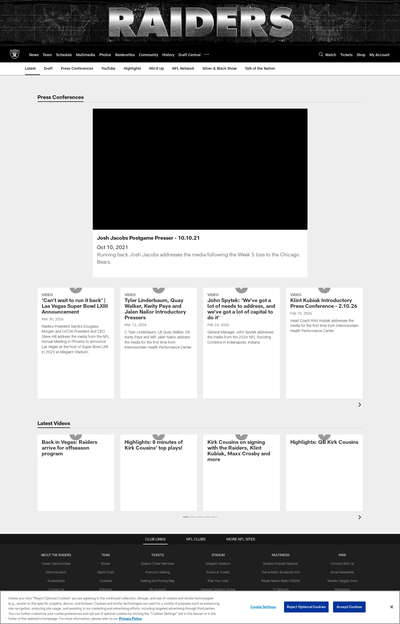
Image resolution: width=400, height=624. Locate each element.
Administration (56, 491)
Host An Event (218, 517)
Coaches (106, 500)
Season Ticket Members (157, 483)
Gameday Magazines (280, 525)
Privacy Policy (56, 517)
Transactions (105, 517)
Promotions (342, 534)
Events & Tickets (218, 491)
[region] (200, 607)
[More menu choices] (207, 54)
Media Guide (281, 534)
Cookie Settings (263, 607)
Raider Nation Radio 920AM (280, 500)
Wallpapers (342, 508)
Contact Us (56, 508)
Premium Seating (157, 491)
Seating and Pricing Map (157, 500)
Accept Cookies (349, 607)
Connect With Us (342, 483)
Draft (105, 543)
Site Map (56, 525)
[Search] (321, 54)
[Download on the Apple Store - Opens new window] (181, 567)
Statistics (105, 508)
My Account (157, 508)
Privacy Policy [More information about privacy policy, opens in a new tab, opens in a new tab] (130, 618)
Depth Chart (105, 491)
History (105, 534)
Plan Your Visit (218, 500)
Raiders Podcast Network (280, 483)
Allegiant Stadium (218, 483)
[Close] (391, 607)
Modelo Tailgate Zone (342, 500)
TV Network (281, 508)
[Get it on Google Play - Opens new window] (217, 569)
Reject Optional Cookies (306, 607)
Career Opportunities (56, 483)
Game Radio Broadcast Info (281, 491)
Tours (218, 534)
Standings (106, 525)
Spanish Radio (280, 517)
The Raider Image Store (342, 525)
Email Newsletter (342, 491)
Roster (105, 483)
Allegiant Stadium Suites (218, 508)
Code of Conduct (218, 525)
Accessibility (56, 500)
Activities (342, 517)
